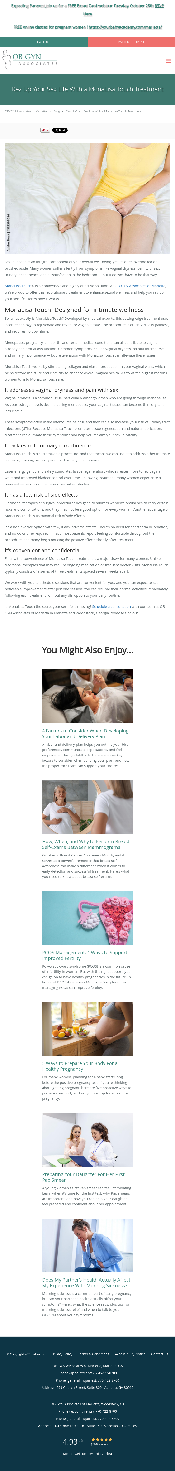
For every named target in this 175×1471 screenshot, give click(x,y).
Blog (57, 111)
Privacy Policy (61, 1354)
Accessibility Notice (130, 1354)
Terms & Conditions (93, 1354)
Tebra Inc (38, 1354)
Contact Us (159, 1354)
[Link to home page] (39, 61)
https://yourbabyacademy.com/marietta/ (125, 27)
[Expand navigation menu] (168, 60)
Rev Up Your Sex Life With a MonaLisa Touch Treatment (104, 111)
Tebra (108, 1454)
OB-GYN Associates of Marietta (26, 111)
